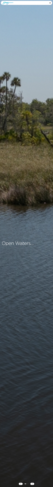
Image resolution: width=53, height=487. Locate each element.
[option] (26, 243)
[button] (50, 3)
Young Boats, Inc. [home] (7, 3)
